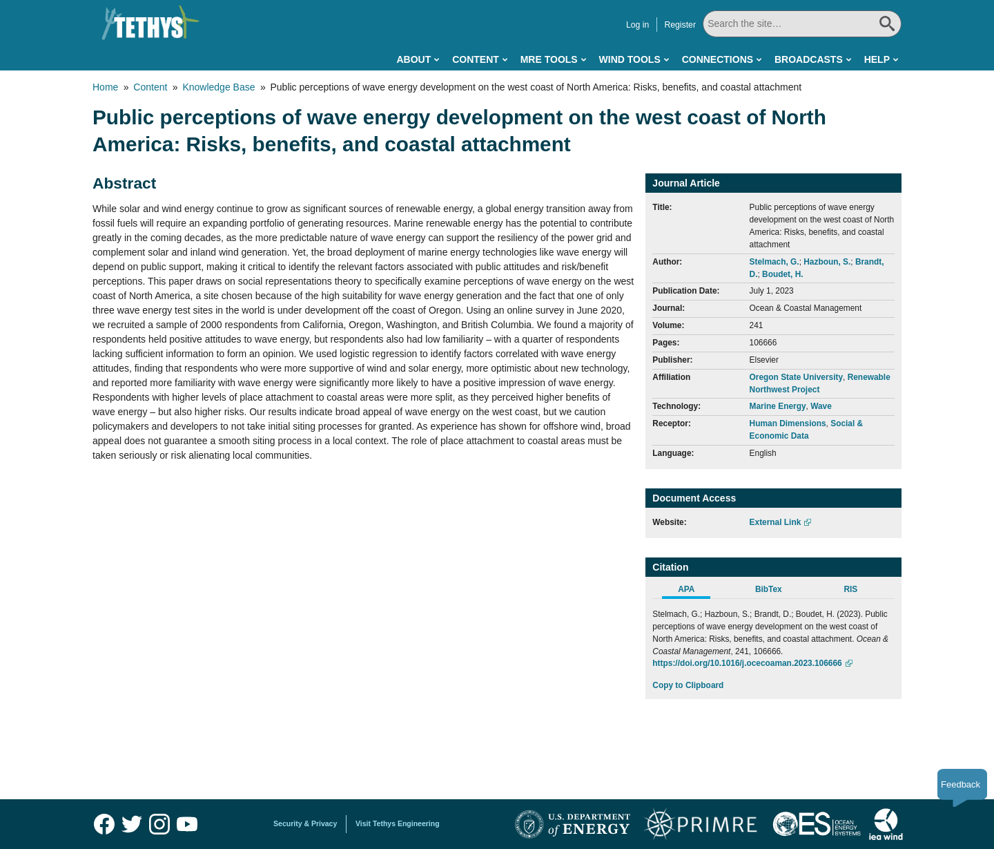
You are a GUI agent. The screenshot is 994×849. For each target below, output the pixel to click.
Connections (717, 59)
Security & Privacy (305, 823)
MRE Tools (549, 59)
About (413, 59)
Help (877, 59)
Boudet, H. (782, 274)
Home (105, 87)
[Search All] (802, 23)
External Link (775, 522)
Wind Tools (630, 59)
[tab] (693, 591)
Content (475, 59)
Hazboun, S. (826, 262)
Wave (821, 406)
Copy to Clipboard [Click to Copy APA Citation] (687, 685)
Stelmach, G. (774, 262)
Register (680, 25)
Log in (637, 25)
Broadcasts (808, 59)
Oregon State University (796, 377)
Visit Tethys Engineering (397, 823)
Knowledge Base (218, 87)
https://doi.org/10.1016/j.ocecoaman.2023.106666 (746, 663)
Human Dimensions (788, 423)
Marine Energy (778, 406)
